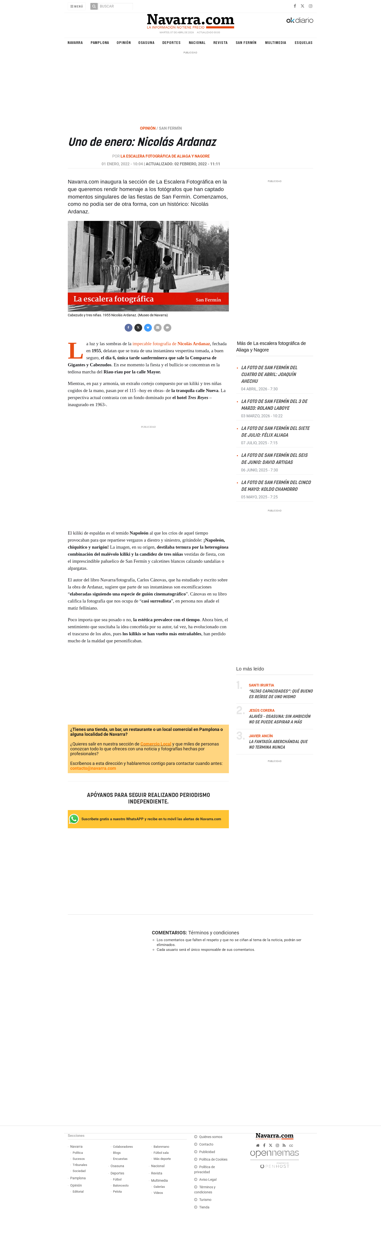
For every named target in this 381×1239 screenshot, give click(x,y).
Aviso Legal (207, 1180)
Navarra (75, 42)
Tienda (204, 1207)
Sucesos (79, 1159)
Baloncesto (121, 1185)
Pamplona (100, 42)
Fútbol (117, 1179)
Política (78, 1153)
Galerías (159, 1187)
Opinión (124, 42)
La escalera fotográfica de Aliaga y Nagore (165, 156)
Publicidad (207, 1152)
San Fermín (246, 42)
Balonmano (161, 1146)
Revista (220, 42)
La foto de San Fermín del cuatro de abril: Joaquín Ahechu (269, 374)
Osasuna (146, 42)
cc (291, 1145)
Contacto (206, 1144)
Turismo (205, 1200)
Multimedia (275, 42)
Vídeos (158, 1193)
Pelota (117, 1191)
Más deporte (162, 1159)
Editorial (78, 1191)
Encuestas (120, 1159)
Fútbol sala (161, 1153)
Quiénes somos (210, 1137)
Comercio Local (155, 743)
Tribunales (80, 1165)
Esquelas (304, 42)
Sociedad (79, 1171)
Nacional (197, 42)
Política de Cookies (213, 1159)
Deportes (171, 42)
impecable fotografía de (170, 343)
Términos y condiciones (213, 933)
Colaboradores (123, 1146)
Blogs (117, 1153)
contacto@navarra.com (93, 768)
